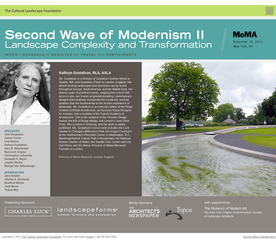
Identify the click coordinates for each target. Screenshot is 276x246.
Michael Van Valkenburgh (20, 166)
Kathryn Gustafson (16, 145)
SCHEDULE (34, 54)
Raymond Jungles (15, 152)
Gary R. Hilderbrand (16, 148)
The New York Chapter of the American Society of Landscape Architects (234, 212)
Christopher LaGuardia (18, 155)
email (90, 236)
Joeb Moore (12, 186)
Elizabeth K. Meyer (16, 159)
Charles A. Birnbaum (17, 179)
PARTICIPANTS (121, 54)
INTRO (11, 54)
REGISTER (62, 54)
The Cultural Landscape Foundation (41, 236)
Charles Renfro (14, 162)
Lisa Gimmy (12, 141)
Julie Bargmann (14, 134)
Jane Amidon (12, 175)
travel (89, 54)
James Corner (13, 138)
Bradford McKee (14, 182)
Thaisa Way (11, 190)
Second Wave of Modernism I (259, 236)
